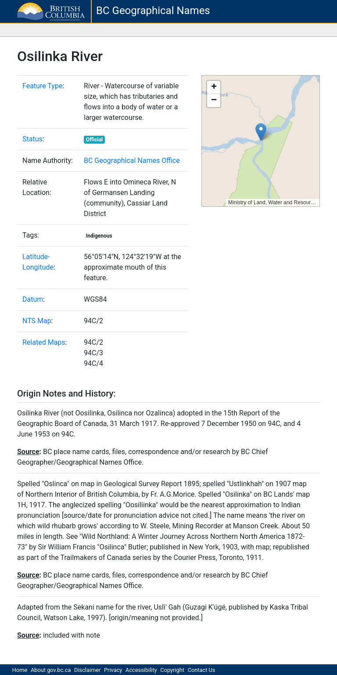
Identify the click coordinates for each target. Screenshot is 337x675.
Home (19, 670)
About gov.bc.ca (51, 670)
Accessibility (141, 670)
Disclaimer (87, 670)
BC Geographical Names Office (132, 160)
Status (32, 139)
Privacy (113, 670)
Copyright (172, 670)
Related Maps (43, 342)
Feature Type (42, 86)
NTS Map (36, 321)
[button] (260, 132)
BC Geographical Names (153, 10)
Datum (32, 299)
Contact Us (201, 670)
